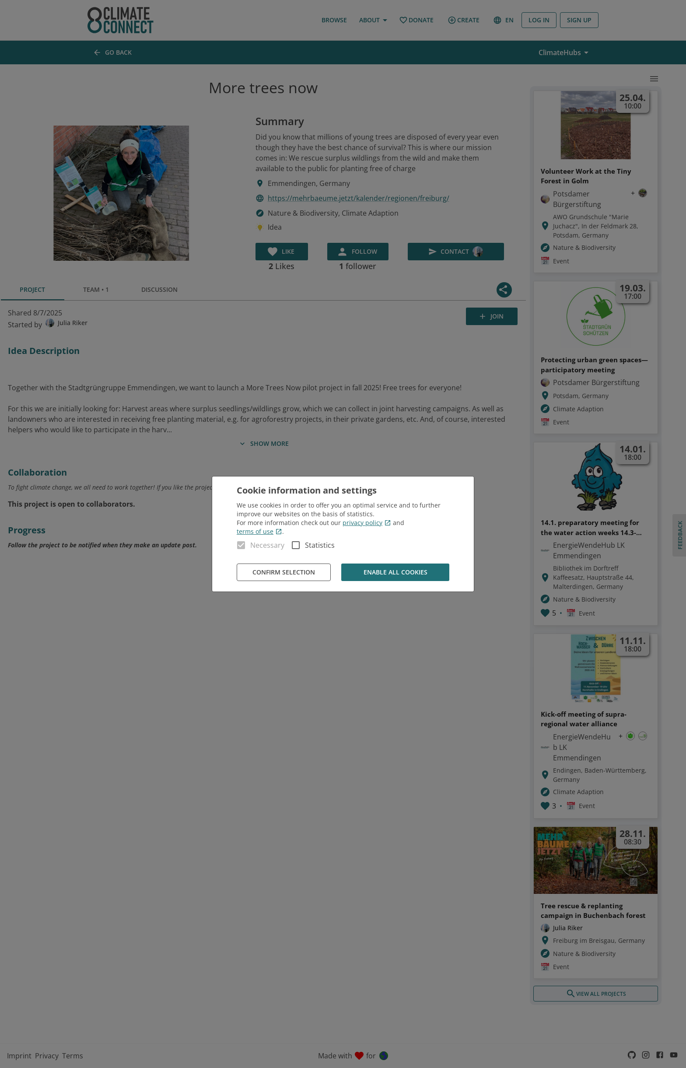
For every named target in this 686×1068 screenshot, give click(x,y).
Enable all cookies (395, 572)
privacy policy (367, 522)
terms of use (259, 531)
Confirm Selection (283, 572)
